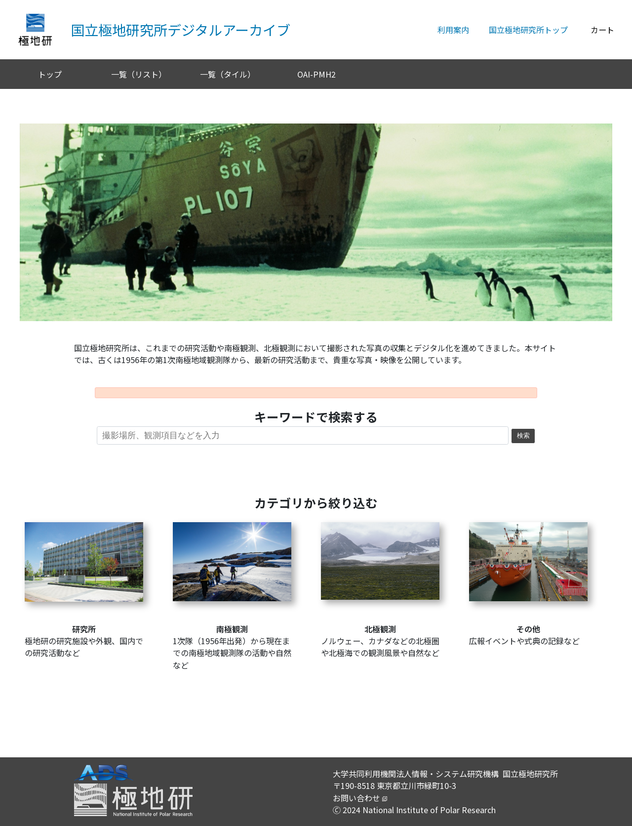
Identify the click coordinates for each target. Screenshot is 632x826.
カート (602, 30)
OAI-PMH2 (316, 74)
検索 (523, 435)
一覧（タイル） (227, 74)
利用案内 (453, 30)
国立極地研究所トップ (528, 30)
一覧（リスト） (138, 74)
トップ (50, 74)
